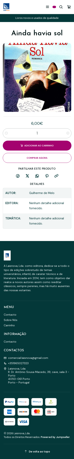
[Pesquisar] (61, 7)
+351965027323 (16, 363)
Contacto (10, 314)
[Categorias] (54, 7)
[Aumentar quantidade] (68, 133)
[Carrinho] (69, 7)
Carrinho (9, 325)
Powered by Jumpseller (55, 437)
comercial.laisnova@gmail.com (26, 358)
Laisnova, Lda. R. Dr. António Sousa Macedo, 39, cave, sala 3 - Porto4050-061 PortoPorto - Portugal (36, 375)
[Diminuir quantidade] (6, 133)
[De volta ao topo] (37, 451)
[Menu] (47, 7)
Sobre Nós (10, 320)
